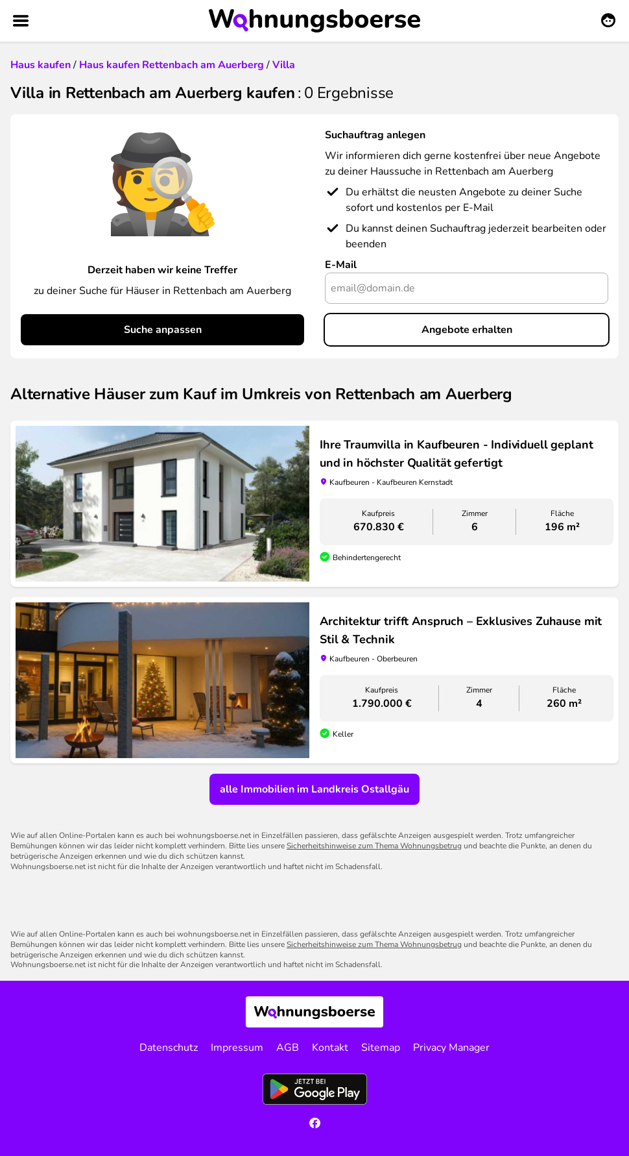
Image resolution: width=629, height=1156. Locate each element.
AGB (287, 1047)
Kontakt (330, 1047)
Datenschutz (168, 1047)
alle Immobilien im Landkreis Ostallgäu (314, 789)
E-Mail (341, 265)
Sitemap (380, 1047)
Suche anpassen (163, 330)
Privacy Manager (451, 1047)
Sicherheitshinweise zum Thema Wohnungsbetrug (374, 846)
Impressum (237, 1047)
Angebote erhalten (466, 330)
